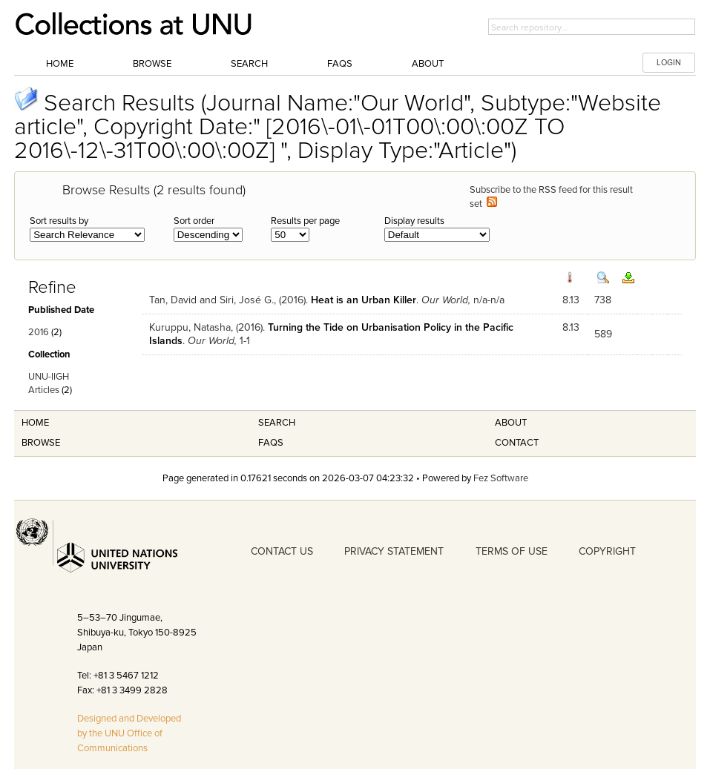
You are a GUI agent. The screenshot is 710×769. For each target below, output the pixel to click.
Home (59, 64)
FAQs (339, 64)
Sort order (194, 221)
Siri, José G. (247, 300)
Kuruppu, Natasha (190, 327)
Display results (414, 221)
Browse (152, 64)
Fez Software (500, 478)
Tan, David (173, 300)
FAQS (270, 443)
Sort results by (59, 221)
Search (249, 64)
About (428, 64)
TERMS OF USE (512, 551)
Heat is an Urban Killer (363, 300)
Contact (517, 443)
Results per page (305, 221)
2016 (38, 332)
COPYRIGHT (607, 551)
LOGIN (669, 62)
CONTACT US (282, 551)
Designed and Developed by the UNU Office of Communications (129, 733)
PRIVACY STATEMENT (394, 551)
